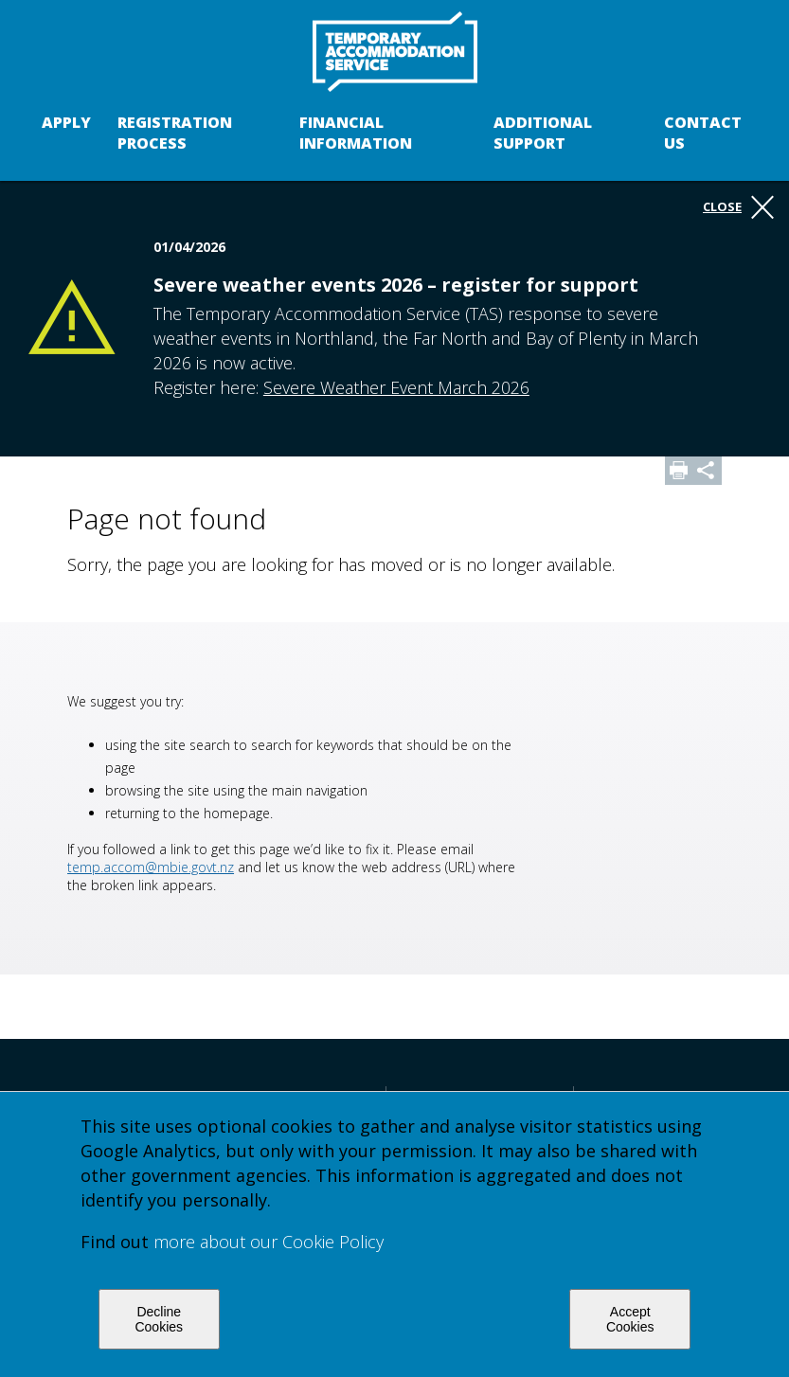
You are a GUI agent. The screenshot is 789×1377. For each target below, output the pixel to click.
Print (679, 470)
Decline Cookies (158, 1319)
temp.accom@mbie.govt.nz (150, 867)
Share (707, 470)
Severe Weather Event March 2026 (396, 387)
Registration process (174, 132)
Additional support (542, 132)
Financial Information (355, 132)
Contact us (703, 132)
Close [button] (738, 207)
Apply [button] (66, 122)
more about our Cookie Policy (268, 1241)
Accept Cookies (630, 1319)
